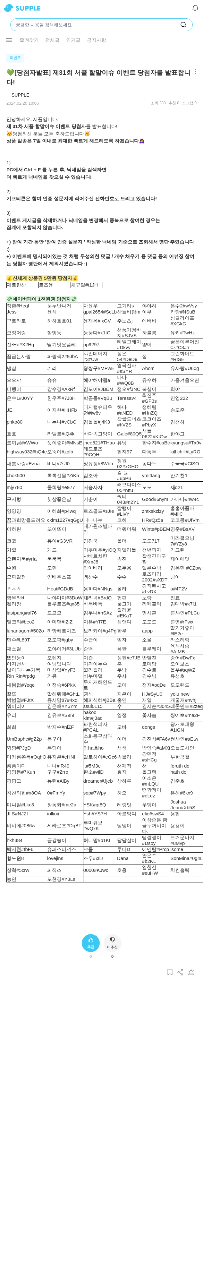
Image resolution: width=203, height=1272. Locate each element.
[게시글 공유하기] (180, 972)
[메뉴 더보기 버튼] (9, 40)
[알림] (195, 8)
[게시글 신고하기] (191, 972)
